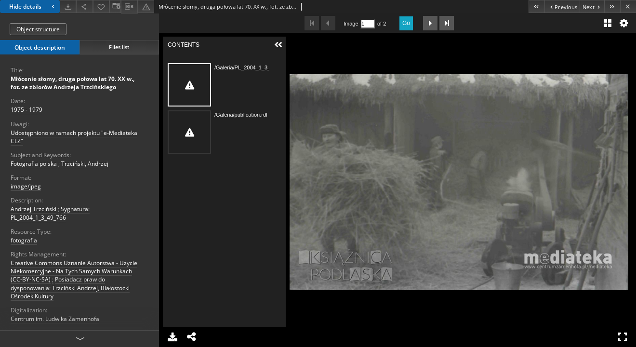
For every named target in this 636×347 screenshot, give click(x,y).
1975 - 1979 (26, 110)
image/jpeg (26, 186)
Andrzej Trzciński (33, 209)
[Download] (68, 6)
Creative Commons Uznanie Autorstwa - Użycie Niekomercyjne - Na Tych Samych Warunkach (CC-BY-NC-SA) (74, 271)
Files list (119, 47)
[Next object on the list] (592, 6)
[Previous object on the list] (562, 6)
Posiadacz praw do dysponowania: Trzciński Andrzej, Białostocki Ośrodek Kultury (70, 287)
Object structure (38, 29)
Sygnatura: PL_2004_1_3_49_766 (50, 213)
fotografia (24, 240)
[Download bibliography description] (129, 6)
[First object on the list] (536, 6)
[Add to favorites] (101, 6)
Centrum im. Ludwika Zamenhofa (55, 319)
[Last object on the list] (612, 6)
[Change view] (115, 6)
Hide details (33, 6)
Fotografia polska (34, 164)
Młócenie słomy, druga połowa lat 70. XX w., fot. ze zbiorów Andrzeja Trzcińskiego (72, 83)
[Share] (84, 6)
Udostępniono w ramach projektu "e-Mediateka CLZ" (74, 137)
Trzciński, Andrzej (84, 164)
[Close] (628, 6)
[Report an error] (146, 6)
